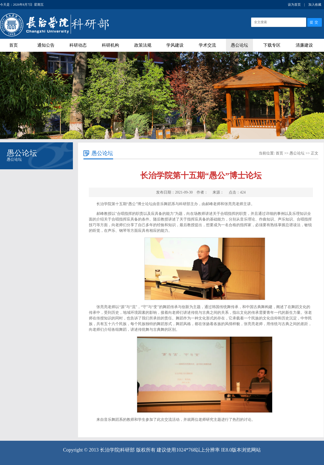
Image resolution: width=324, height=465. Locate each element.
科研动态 (78, 45)
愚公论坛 (239, 45)
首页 (13, 45)
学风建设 (175, 45)
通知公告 (46, 45)
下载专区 (272, 45)
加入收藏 (314, 4)
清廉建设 (304, 45)
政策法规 (142, 45)
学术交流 (207, 45)
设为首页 (294, 4)
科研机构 (110, 45)
